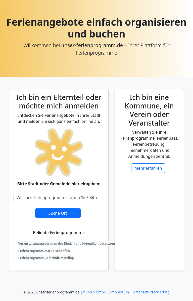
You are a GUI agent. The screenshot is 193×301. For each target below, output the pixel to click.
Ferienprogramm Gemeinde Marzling (46, 258)
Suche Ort (58, 213)
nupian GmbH (94, 292)
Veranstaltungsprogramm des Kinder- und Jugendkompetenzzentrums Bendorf (77, 243)
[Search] (58, 197)
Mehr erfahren (148, 168)
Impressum (119, 292)
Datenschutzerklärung (151, 292)
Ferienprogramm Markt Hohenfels (44, 251)
